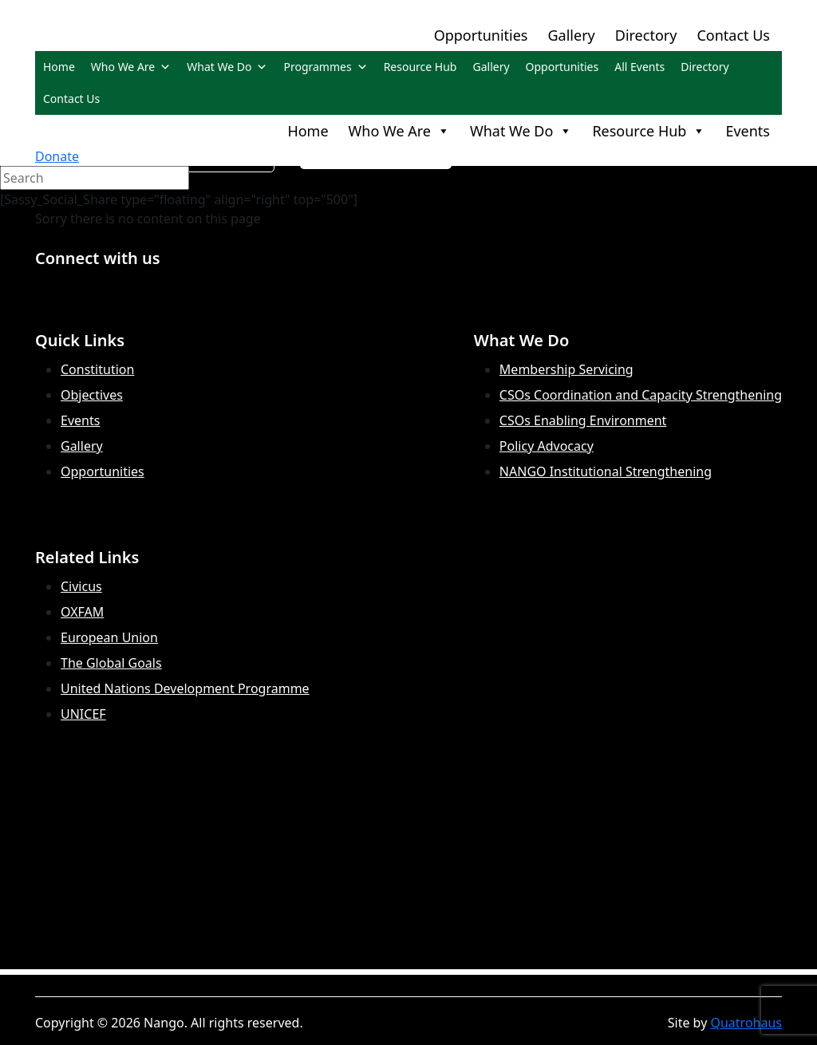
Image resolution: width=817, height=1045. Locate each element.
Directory (646, 35)
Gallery (570, 35)
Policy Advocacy (546, 446)
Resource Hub (420, 66)
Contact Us (733, 35)
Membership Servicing (566, 369)
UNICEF (83, 714)
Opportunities (481, 35)
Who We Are (131, 66)
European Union (109, 637)
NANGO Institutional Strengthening (605, 471)
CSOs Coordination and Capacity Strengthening (640, 395)
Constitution (97, 369)
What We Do (227, 66)
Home (59, 66)
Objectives (92, 395)
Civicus (81, 586)
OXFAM (82, 612)
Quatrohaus (746, 1022)
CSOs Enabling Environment (583, 420)
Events (747, 130)
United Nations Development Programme (185, 688)
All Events (639, 66)
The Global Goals (111, 663)
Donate (57, 156)
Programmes (325, 66)
